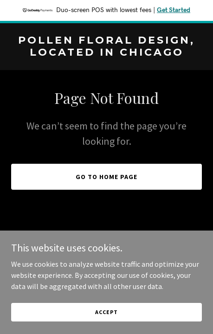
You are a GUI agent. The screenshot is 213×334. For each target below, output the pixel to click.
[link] (106, 53)
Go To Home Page (106, 177)
